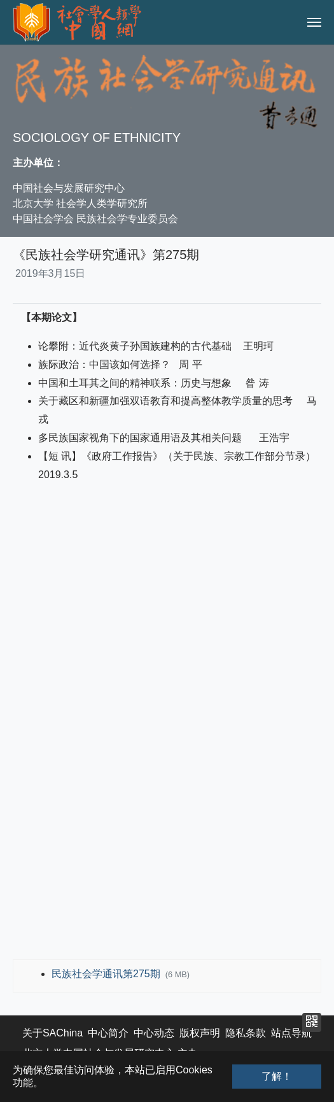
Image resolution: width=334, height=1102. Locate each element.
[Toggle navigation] (314, 22)
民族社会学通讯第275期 (107, 973)
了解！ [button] (276, 1076)
